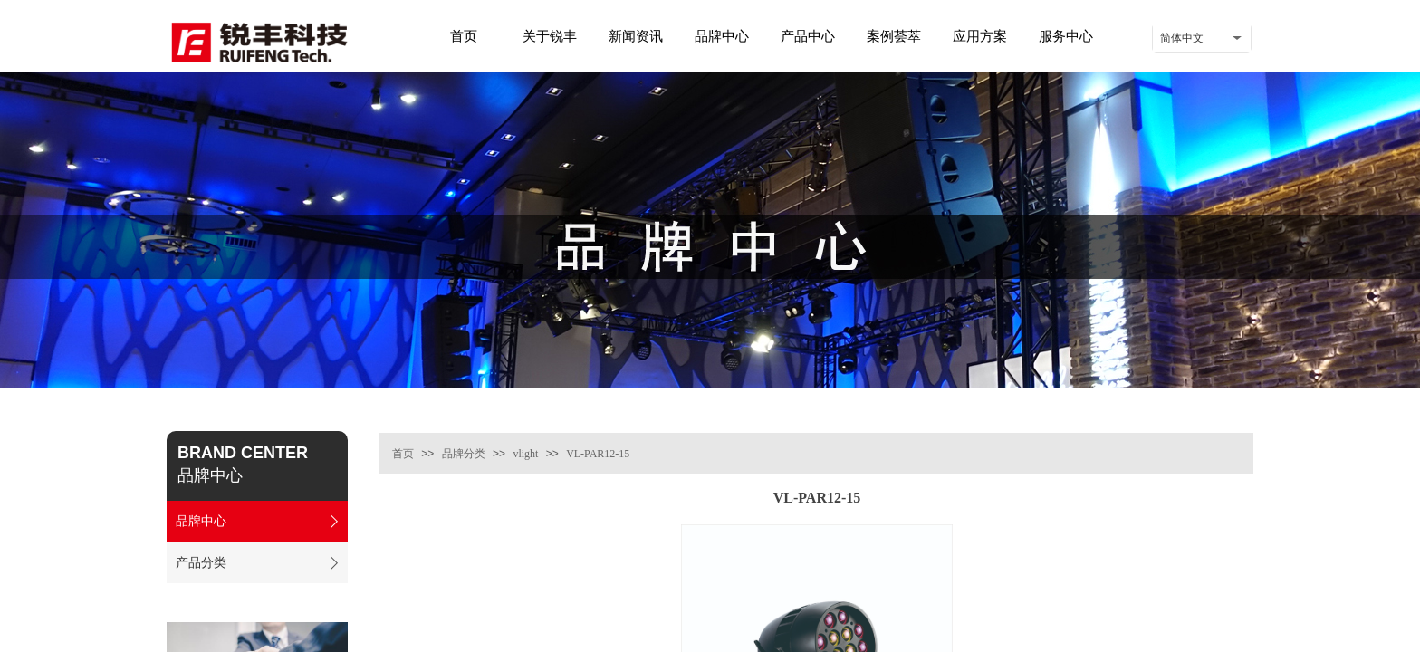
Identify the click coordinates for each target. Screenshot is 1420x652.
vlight (525, 453)
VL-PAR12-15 (597, 453)
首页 (403, 453)
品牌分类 (463, 453)
